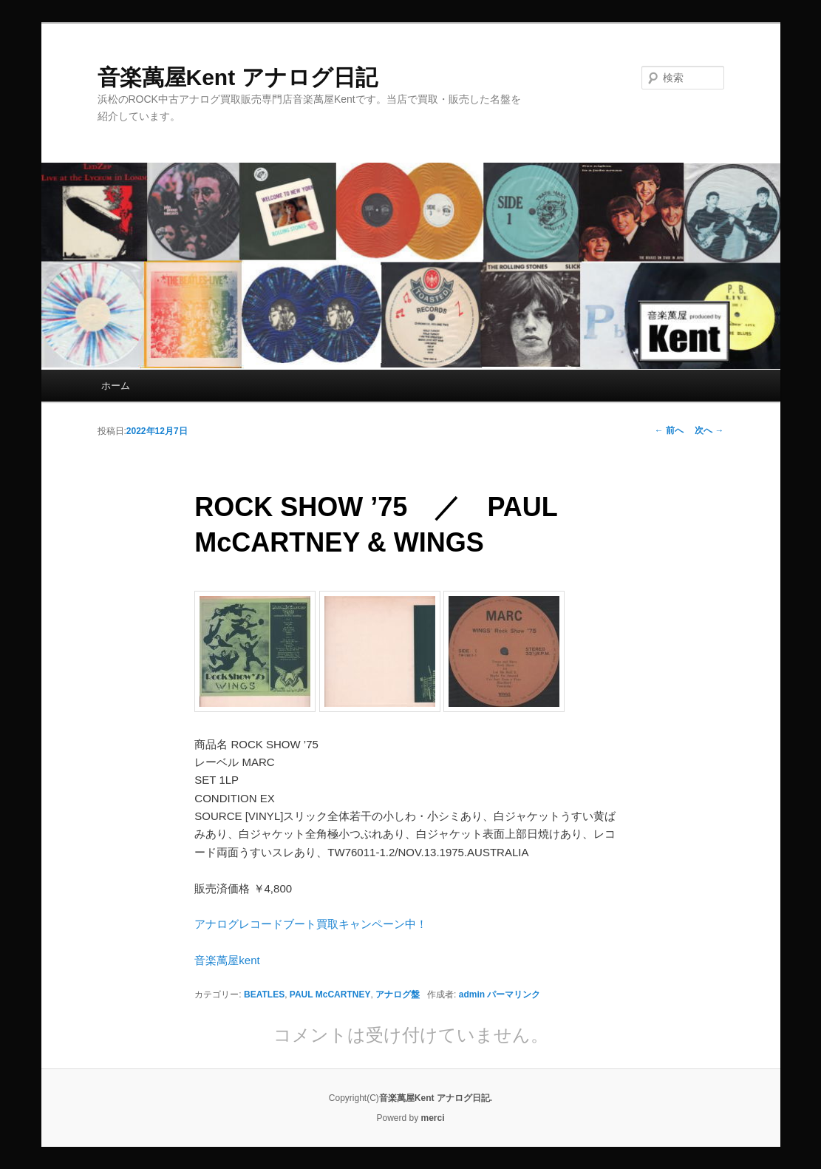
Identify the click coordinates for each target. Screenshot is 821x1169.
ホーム (115, 385)
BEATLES (264, 994)
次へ (709, 430)
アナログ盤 (397, 994)
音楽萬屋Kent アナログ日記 (238, 77)
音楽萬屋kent (226, 960)
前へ (669, 430)
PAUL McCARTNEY (330, 994)
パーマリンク (513, 994)
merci (433, 1118)
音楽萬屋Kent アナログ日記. (435, 1098)
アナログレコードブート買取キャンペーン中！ (310, 924)
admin (472, 994)
